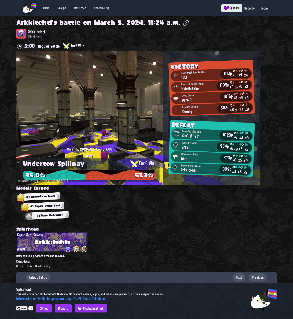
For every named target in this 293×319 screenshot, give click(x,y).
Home (46, 8)
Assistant (80, 8)
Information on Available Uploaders (40, 298)
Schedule (102, 8)
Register (250, 8)
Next (239, 277)
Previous (258, 277)
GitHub (43, 308)
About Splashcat (94, 298)
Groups (62, 8)
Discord (63, 308)
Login (264, 8)
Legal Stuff (73, 298)
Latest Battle (38, 277)
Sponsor (231, 8)
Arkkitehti (34, 22)
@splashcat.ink (91, 308)
